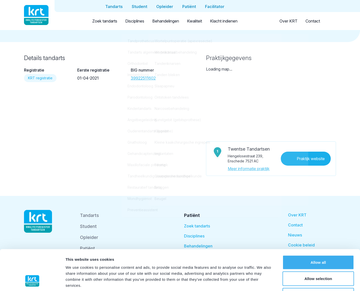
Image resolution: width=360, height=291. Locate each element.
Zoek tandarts (104, 21)
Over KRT (289, 21)
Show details (262, 281)
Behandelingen (165, 21)
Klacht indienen (224, 21)
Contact (313, 21)
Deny (318, 258)
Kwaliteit (194, 21)
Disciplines (134, 21)
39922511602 (143, 78)
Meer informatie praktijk (249, 168)
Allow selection (318, 242)
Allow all (318, 225)
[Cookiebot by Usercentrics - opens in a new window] (32, 281)
